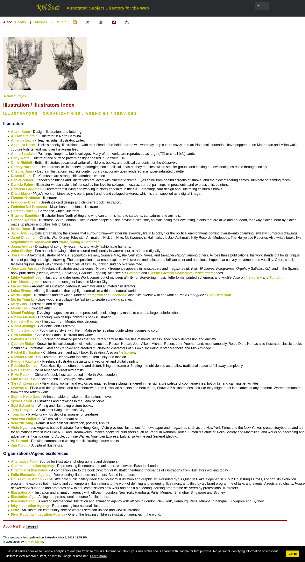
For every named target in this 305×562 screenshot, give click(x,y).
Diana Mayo (20, 194)
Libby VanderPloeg (26, 277)
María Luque (21, 295)
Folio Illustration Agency (30, 475)
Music (61, 22)
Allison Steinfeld (24, 136)
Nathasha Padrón (25, 321)
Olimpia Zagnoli (23, 330)
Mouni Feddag (22, 313)
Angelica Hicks (23, 145)
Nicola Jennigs (23, 326)
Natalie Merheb (23, 317)
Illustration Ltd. (23, 501)
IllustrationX (21, 492)
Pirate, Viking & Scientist (79, 242)
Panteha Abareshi (25, 339)
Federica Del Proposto (29, 207)
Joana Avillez (21, 246)
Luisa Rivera (21, 291)
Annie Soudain (23, 154)
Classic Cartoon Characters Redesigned (180, 273)
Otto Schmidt (21, 335)
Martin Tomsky (23, 299)
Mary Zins (19, 304)
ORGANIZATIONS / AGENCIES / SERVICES (90, 113)
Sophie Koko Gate (25, 397)
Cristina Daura (22, 171)
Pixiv (15, 510)
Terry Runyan (21, 410)
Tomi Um (18, 414)
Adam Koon (20, 132)
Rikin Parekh (21, 375)
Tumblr (275, 277)
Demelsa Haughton (26, 189)
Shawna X (19, 388)
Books (20, 22)
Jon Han (17, 255)
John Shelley (21, 251)
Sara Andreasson (25, 383)
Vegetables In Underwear (31, 242)
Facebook (118, 295)
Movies (41, 22)
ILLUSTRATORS (20, 113)
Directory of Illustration (29, 470)
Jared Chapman (23, 238)
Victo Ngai (19, 428)
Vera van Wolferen (25, 419)
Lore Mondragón (24, 282)
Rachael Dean (22, 357)
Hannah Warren (23, 220)
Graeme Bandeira (25, 216)
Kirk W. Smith (34, 541)
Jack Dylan (20, 233)
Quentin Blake (22, 344)
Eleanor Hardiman (25, 198)
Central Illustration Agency (32, 466)
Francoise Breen (24, 202)
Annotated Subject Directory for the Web (108, 8)
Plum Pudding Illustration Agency (38, 514)
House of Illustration (27, 479)
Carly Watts (20, 158)
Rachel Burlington (25, 352)
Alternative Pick (23, 461)
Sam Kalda (19, 379)
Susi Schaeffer (22, 406)
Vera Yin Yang (22, 423)
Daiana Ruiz (20, 176)
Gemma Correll (23, 211)
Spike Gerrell (21, 401)
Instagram (253, 277)
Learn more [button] (98, 556)
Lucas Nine (20, 286)
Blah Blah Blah (219, 295)
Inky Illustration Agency (30, 506)
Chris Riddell (21, 163)
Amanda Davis (22, 140)
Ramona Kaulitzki (25, 361)
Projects (133, 273)
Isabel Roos (20, 229)
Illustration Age (23, 497)
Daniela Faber (22, 185)
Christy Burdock (24, 167)
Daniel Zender (22, 180)
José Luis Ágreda (25, 268)
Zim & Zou (19, 445)
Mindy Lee (19, 308)
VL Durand (19, 441)
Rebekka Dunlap (24, 366)
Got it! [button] (292, 553)
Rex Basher (20, 370)
